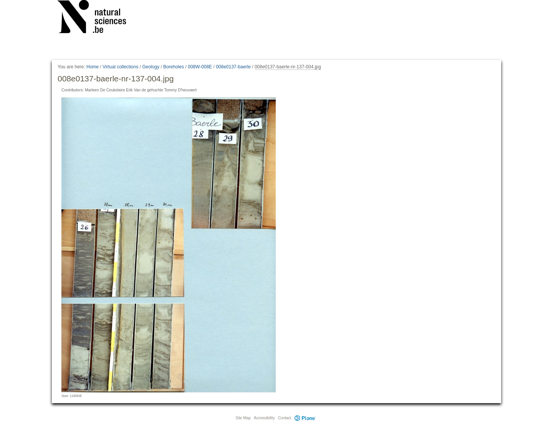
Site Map (242, 418)
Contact (284, 418)
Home (92, 66)
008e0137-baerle (233, 66)
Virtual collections (120, 66)
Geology (150, 66)
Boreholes (173, 66)
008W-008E (200, 66)
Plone (305, 418)
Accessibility (264, 418)
